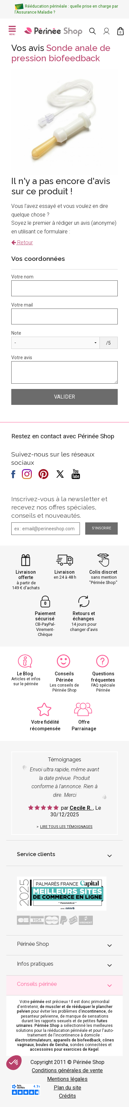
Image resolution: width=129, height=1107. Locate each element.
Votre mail (22, 305)
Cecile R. (81, 808)
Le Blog (25, 673)
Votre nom (22, 276)
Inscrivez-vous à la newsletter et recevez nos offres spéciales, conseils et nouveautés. (59, 507)
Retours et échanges (84, 616)
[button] (14, 1063)
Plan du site (67, 1087)
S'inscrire (101, 528)
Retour (22, 242)
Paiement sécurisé (45, 616)
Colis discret (103, 572)
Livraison (64, 572)
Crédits (67, 1096)
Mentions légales (67, 1079)
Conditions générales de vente (67, 1070)
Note (16, 333)
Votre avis (21, 357)
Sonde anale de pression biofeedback (60, 53)
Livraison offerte (26, 574)
